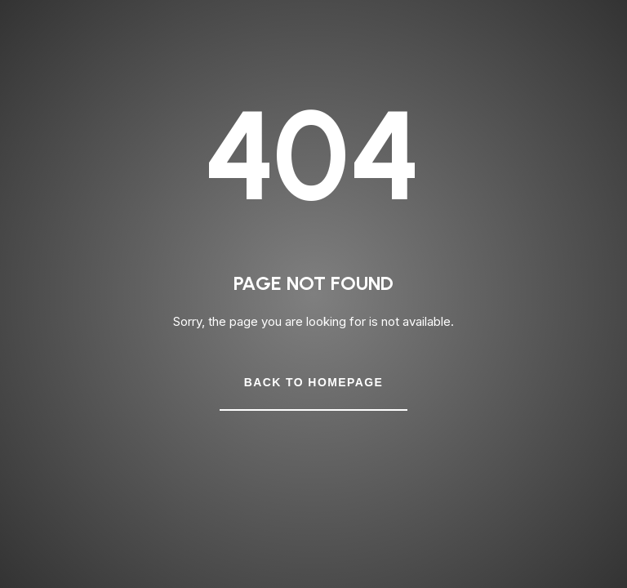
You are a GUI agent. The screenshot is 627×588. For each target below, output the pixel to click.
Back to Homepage (313, 382)
